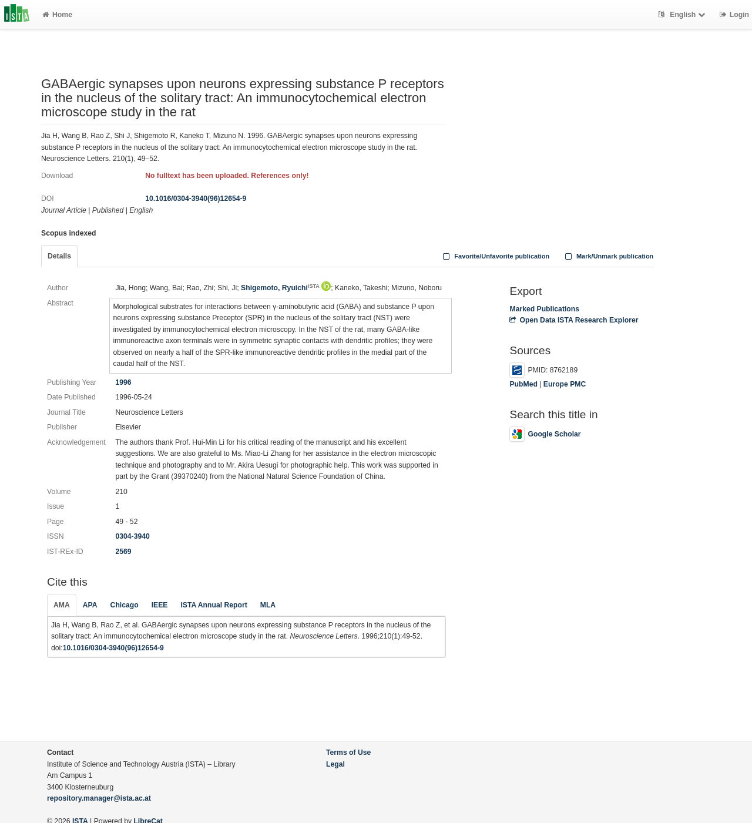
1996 (123, 382)
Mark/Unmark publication (607, 256)
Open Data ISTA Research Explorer (573, 320)
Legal (335, 764)
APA (90, 605)
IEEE (160, 605)
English (683, 15)
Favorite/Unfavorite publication (495, 256)
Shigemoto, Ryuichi (280, 288)
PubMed (523, 384)
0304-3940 (132, 536)
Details (59, 256)
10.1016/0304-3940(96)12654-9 (195, 198)
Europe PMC (564, 384)
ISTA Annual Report (213, 605)
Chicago (124, 605)
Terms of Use (348, 752)
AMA (61, 605)
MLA (268, 605)
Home (57, 15)
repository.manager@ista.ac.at (99, 798)
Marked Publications (544, 309)
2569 (123, 551)
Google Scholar (544, 434)
